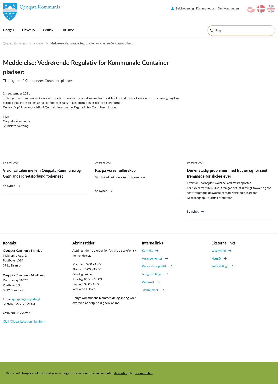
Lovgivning (218, 250)
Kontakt (147, 250)
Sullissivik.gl (219, 266)
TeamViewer (150, 289)
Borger (8, 29)
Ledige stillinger (152, 274)
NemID (216, 258)
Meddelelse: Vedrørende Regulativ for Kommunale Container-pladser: (91, 43)
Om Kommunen (228, 8)
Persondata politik (154, 266)
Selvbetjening (185, 8)
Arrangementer (152, 258)
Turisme (67, 29)
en (271, 9)
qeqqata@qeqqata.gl (26, 299)
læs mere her (144, 373)
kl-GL (251, 9)
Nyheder (38, 43)
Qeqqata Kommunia (15, 43)
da (261, 9)
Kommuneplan (205, 8)
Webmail (148, 282)
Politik (48, 29)
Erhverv (28, 29)
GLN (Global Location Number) (23, 321)
